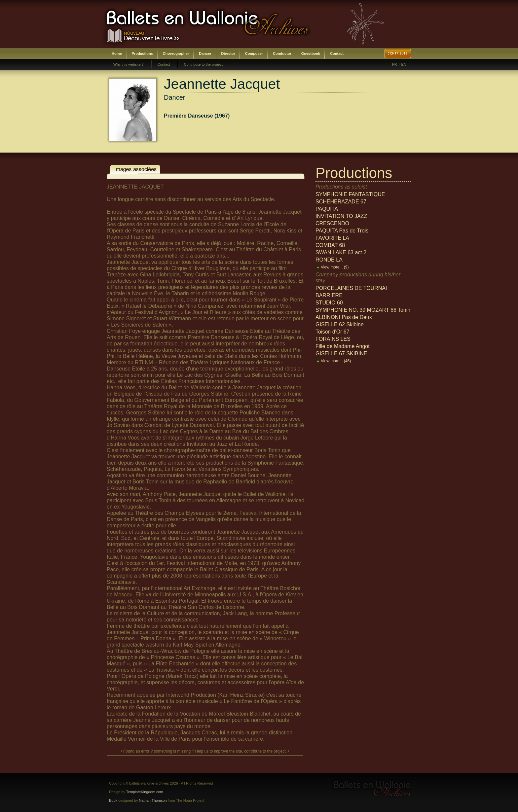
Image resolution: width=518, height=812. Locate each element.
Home (117, 53)
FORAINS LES (333, 339)
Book (113, 800)
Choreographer (176, 53)
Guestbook (310, 53)
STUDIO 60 (329, 302)
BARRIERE (329, 295)
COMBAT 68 (330, 245)
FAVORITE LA (332, 238)
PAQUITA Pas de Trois (341, 230)
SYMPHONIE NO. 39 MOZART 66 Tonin (362, 310)
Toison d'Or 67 (332, 332)
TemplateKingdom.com (144, 792)
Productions (142, 53)
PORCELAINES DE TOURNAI (351, 288)
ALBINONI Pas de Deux (343, 317)
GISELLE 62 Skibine (339, 324)
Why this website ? (128, 64)
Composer (254, 53)
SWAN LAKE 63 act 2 (340, 252)
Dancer (205, 53)
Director (228, 53)
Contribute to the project (203, 64)
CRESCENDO (332, 223)
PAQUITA (326, 209)
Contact (337, 53)
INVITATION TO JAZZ (341, 216)
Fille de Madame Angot (342, 346)
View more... (335, 267)
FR (394, 64)
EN (403, 64)
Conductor (282, 53)
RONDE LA (329, 260)
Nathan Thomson (153, 800)
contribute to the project (264, 751)
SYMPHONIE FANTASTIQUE (350, 194)
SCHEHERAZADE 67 (340, 201)
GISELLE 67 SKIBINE (341, 353)
